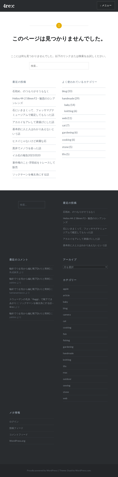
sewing (66, 385)
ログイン (14, 421)
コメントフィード (18, 434)
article (66, 295)
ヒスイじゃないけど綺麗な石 (29, 141)
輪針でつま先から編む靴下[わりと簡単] (29, 268)
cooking (66, 139)
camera (67, 314)
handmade (68, 98)
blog (64, 91)
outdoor (67, 379)
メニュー (107, 5)
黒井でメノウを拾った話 (26, 148)
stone (65, 147)
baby (67, 104)
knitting (68, 111)
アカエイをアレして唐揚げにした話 (33, 122)
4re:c (9, 6)
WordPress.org (17, 440)
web (64, 118)
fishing (66, 340)
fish (65, 334)
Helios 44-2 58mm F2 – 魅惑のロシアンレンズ (33, 101)
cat (64, 125)
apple (66, 288)
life (64, 154)
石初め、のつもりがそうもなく (30, 91)
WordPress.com (83, 470)
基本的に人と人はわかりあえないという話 (33, 131)
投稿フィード (16, 428)
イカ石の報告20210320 (26, 155)
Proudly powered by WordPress (42, 470)
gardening (68, 132)
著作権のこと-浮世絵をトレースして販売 (33, 165)
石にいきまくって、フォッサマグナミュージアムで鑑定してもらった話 (33, 112)
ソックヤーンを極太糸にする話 (30, 174)
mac (65, 372)
